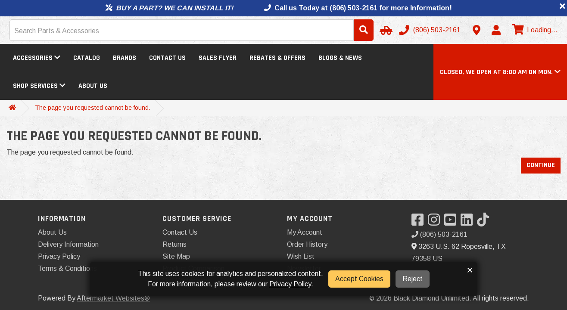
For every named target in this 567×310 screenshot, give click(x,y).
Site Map (176, 256)
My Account (304, 232)
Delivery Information (68, 244)
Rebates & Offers (277, 57)
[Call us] (430, 30)
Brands (124, 57)
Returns (174, 244)
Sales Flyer (218, 57)
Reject (412, 278)
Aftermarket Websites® (113, 298)
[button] (500, 72)
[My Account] (496, 30)
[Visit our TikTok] (485, 222)
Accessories (36, 57)
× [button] (470, 270)
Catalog (86, 57)
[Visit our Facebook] (419, 222)
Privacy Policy (59, 256)
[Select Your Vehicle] (385, 30)
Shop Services (39, 85)
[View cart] (534, 30)
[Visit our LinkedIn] (469, 222)
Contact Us (167, 57)
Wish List (301, 256)
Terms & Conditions (67, 268)
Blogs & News (340, 57)
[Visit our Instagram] (436, 222)
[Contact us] (476, 30)
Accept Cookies (359, 278)
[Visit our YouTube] (452, 222)
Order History (307, 244)
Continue (540, 165)
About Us (92, 85)
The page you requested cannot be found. (92, 107)
